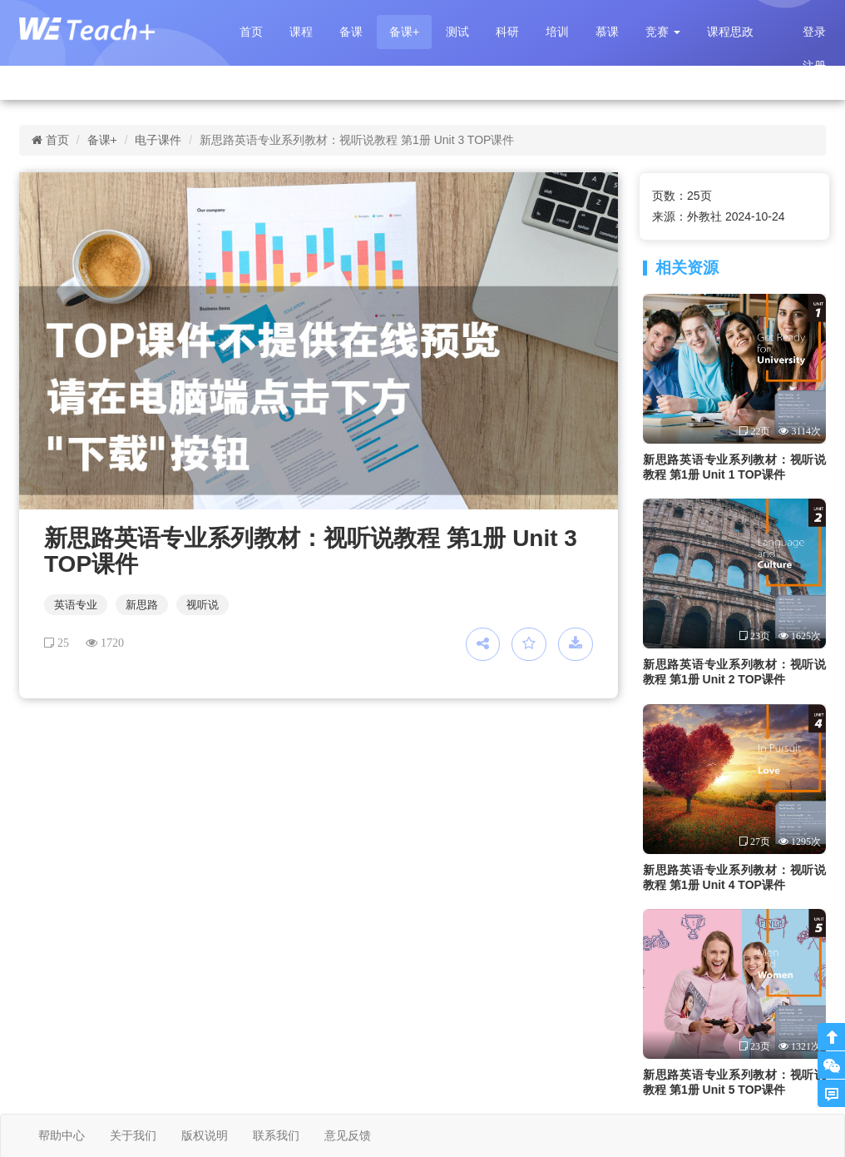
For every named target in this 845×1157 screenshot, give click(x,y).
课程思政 (730, 31)
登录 (814, 31)
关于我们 (133, 1135)
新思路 (142, 604)
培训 (557, 31)
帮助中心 (61, 1135)
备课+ (404, 31)
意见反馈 (347, 1135)
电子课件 (158, 139)
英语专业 (75, 604)
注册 (814, 65)
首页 (251, 31)
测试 (457, 31)
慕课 (607, 31)
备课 (351, 31)
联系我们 (276, 1135)
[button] (663, 32)
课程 (301, 31)
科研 (507, 31)
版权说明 (204, 1135)
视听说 (202, 604)
